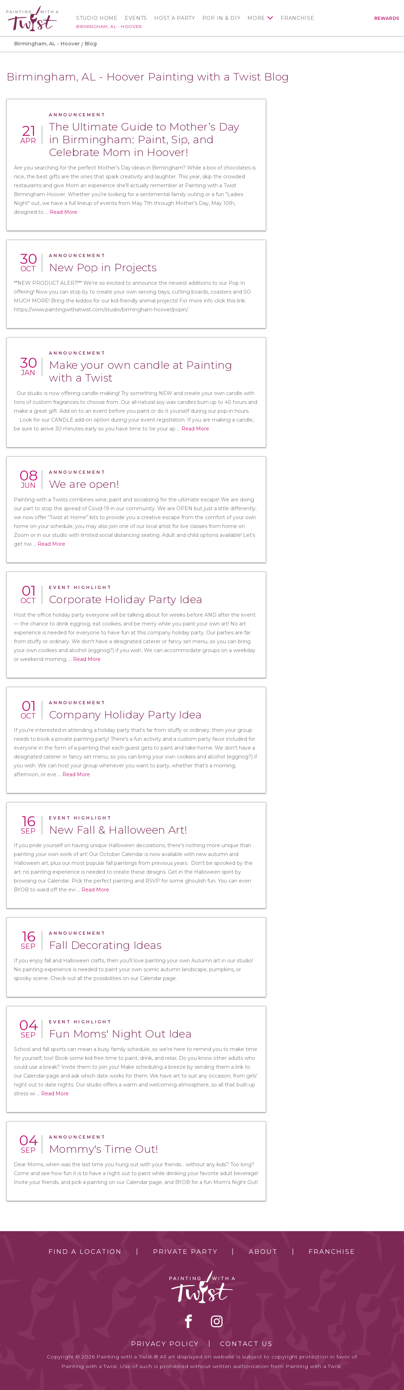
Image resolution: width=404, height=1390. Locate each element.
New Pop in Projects (103, 267)
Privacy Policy (165, 1344)
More (256, 18)
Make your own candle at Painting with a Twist (140, 371)
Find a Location (85, 1252)
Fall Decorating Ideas (105, 945)
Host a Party (174, 18)
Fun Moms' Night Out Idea (120, 1033)
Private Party (185, 1252)
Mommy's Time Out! (103, 1149)
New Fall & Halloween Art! (118, 829)
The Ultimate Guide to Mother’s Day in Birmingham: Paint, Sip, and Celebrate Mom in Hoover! (144, 139)
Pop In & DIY (221, 18)
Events (136, 18)
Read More (63, 212)
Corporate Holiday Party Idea (126, 599)
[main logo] (32, 8)
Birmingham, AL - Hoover (109, 26)
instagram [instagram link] (217, 1321)
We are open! (84, 484)
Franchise (297, 18)
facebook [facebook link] (188, 1321)
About (263, 1252)
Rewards (386, 18)
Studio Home (97, 18)
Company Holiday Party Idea (125, 714)
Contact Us (246, 1344)
